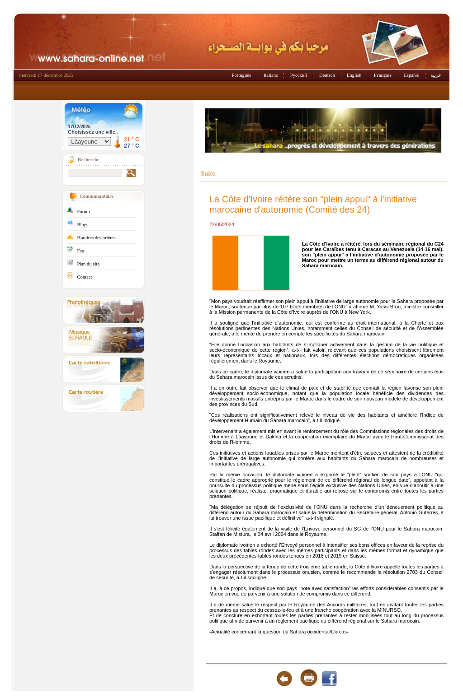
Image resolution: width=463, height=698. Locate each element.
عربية (436, 75)
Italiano (271, 75)
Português (241, 75)
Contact (84, 277)
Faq (80, 250)
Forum (83, 211)
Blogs (82, 224)
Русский (298, 75)
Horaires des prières (96, 237)
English (354, 75)
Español (411, 75)
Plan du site (88, 263)
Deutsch (327, 75)
